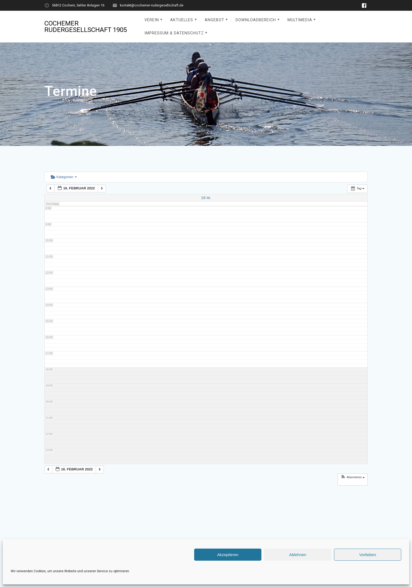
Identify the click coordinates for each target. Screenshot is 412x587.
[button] (352, 477)
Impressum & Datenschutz (174, 33)
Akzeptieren (227, 554)
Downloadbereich (256, 20)
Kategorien (64, 177)
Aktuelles (181, 20)
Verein (151, 20)
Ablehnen (297, 554)
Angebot (214, 20)
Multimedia (299, 20)
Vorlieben (367, 554)
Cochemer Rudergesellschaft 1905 (85, 26)
